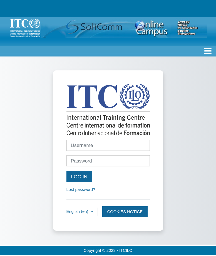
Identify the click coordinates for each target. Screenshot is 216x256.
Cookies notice (125, 212)
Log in (79, 176)
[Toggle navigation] (208, 50)
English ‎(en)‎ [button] (78, 211)
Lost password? (80, 189)
